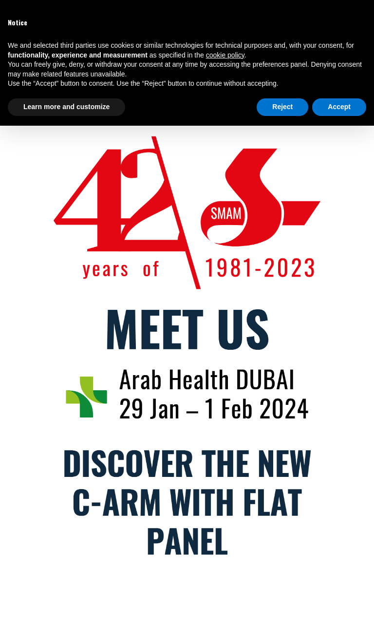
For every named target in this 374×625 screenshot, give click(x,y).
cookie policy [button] (225, 55)
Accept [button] (339, 107)
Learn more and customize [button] (66, 107)
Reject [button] (282, 107)
